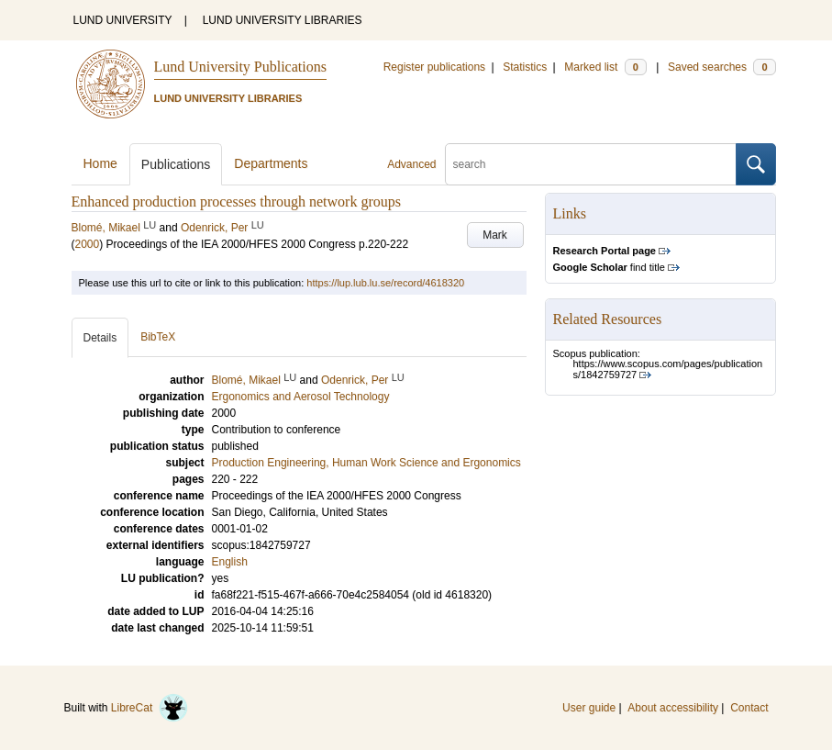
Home (100, 163)
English (230, 561)
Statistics (525, 67)
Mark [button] (495, 235)
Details (100, 337)
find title (609, 267)
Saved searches (722, 67)
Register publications (434, 67)
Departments (270, 163)
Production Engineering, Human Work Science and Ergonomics (366, 462)
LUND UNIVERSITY (122, 20)
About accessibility (672, 707)
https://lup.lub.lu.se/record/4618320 (385, 282)
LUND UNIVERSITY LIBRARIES (282, 20)
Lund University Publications (240, 66)
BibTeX (157, 336)
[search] (591, 164)
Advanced (411, 164)
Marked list (605, 67)
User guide (589, 707)
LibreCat (149, 707)
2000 (87, 244)
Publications (176, 164)
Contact (749, 707)
